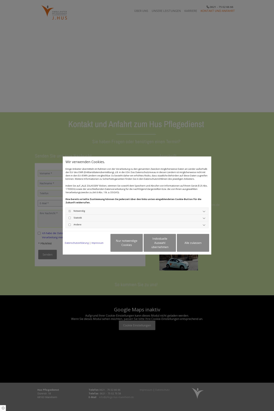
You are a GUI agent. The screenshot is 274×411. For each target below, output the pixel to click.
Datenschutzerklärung (77, 242)
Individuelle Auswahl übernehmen (159, 243)
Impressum (97, 242)
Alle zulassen (193, 243)
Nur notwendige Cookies (126, 243)
